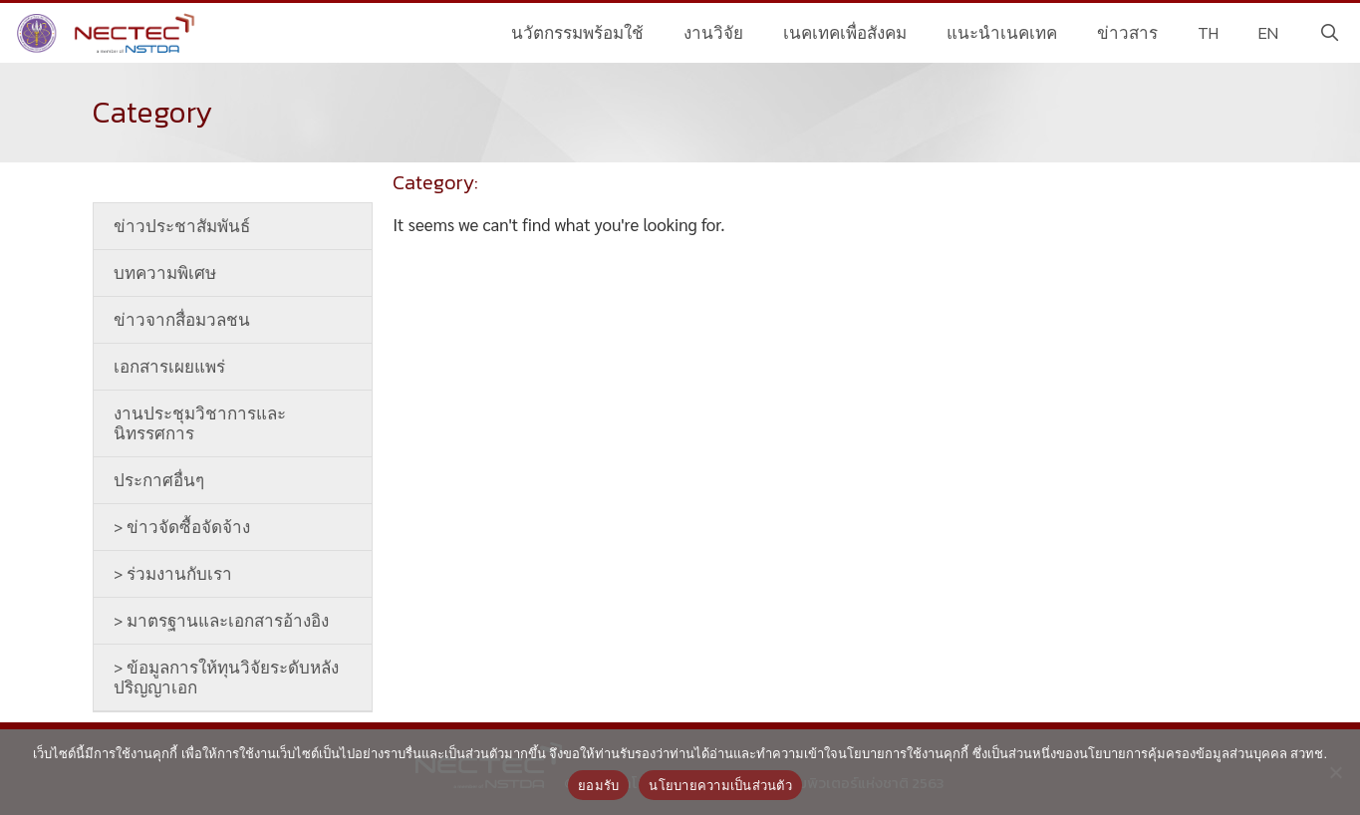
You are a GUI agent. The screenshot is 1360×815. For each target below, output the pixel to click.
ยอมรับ (598, 785)
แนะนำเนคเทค (1002, 33)
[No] (1335, 772)
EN (1268, 33)
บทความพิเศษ (165, 273)
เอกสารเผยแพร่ (169, 367)
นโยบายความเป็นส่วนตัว (720, 785)
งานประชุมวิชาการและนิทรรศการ (200, 423)
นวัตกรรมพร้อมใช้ (577, 33)
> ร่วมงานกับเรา (173, 574)
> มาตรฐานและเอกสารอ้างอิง (221, 621)
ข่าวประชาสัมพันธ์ (182, 226)
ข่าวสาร (1127, 33)
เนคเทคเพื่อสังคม (845, 33)
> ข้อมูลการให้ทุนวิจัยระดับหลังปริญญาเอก (226, 677)
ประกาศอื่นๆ (159, 480)
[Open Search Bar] (1329, 33)
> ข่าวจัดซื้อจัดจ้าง (182, 527)
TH (1208, 33)
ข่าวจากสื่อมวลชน (182, 320)
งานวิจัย (713, 33)
